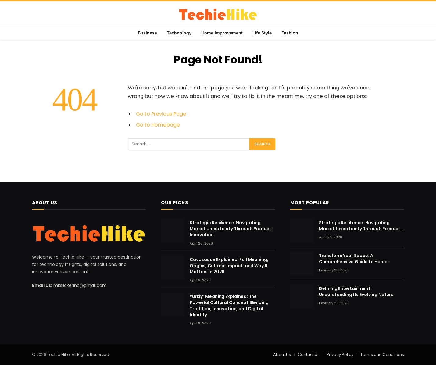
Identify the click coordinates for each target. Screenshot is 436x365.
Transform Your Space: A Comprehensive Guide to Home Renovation (353, 258)
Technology (179, 32)
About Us (282, 354)
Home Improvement (222, 32)
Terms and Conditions (382, 354)
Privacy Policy (340, 354)
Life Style (262, 32)
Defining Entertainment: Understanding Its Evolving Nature (356, 291)
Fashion (289, 32)
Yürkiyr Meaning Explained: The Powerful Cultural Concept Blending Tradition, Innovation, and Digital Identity (229, 305)
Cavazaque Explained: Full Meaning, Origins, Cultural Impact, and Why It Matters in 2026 (229, 265)
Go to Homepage (158, 124)
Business (147, 32)
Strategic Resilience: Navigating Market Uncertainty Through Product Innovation (230, 229)
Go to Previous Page (161, 113)
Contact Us (309, 354)
